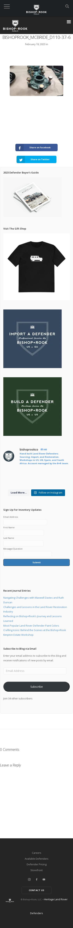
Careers (36, 853)
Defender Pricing (37, 864)
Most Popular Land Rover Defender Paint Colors (31, 625)
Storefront (36, 870)
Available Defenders (36, 858)
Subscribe (36, 686)
